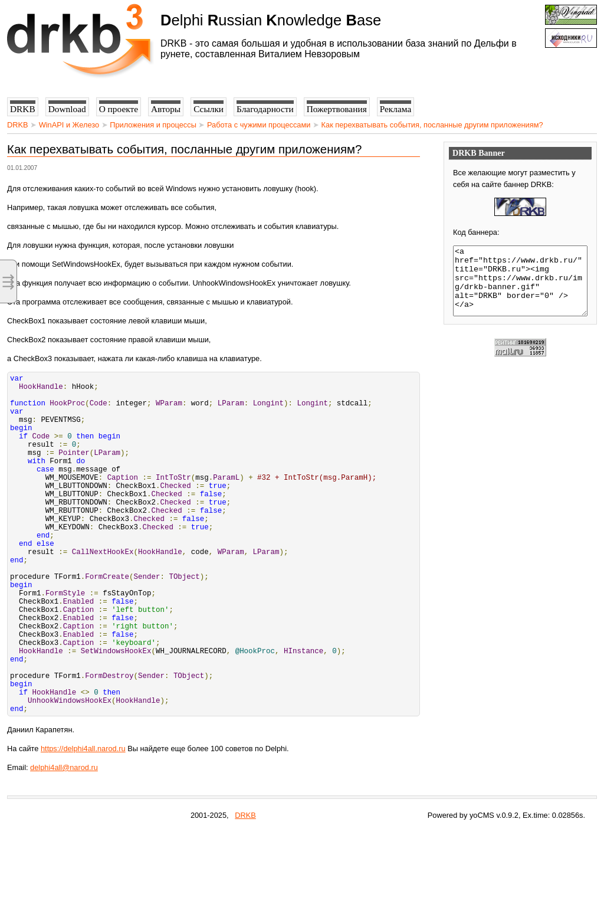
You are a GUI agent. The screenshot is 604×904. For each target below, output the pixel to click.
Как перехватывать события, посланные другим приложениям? (432, 124)
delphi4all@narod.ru (64, 840)
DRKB (17, 124)
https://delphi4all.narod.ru (83, 821)
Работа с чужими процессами (258, 124)
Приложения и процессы (153, 124)
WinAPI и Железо (69, 124)
